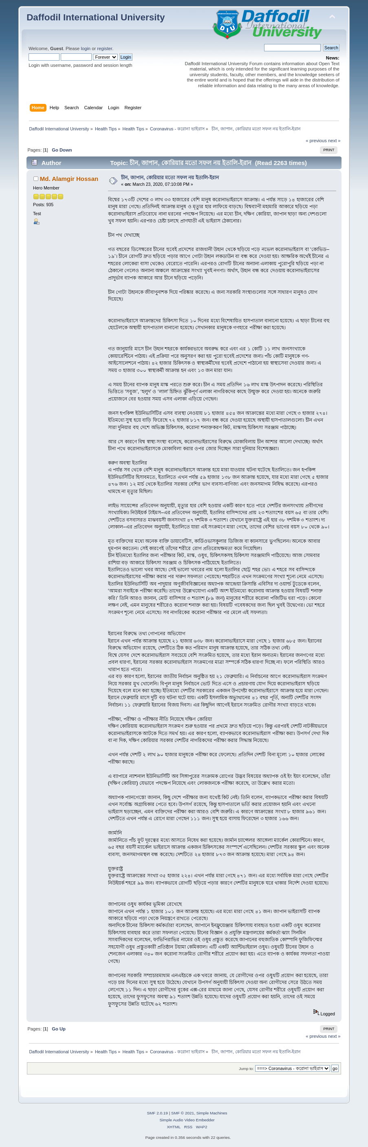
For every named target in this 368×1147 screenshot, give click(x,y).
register (104, 48)
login (85, 48)
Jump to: (246, 1068)
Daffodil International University (95, 17)
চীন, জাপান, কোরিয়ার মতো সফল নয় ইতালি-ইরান (170, 178)
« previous (316, 140)
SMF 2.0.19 (157, 1113)
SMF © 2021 (182, 1113)
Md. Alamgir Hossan (69, 178)
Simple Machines (211, 1113)
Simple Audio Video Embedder (186, 1120)
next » (334, 140)
